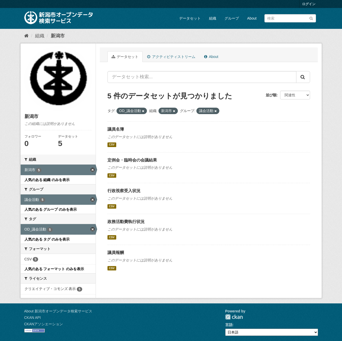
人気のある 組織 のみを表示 (47, 180)
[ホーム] (26, 35)
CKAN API (32, 318)
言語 (228, 325)
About (252, 18)
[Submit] (311, 18)
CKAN (234, 317)
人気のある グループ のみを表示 (50, 209)
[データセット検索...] (201, 77)
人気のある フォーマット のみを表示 (54, 269)
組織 (212, 18)
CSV (112, 144)
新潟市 (58, 35)
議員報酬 (115, 252)
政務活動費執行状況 (126, 221)
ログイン (308, 4)
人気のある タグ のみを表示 (47, 239)
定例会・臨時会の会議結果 (132, 160)
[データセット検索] (290, 18)
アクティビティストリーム (171, 57)
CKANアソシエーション (43, 324)
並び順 (271, 95)
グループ (231, 18)
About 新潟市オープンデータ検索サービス (58, 311)
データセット (190, 18)
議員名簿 (115, 129)
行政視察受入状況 (123, 191)
